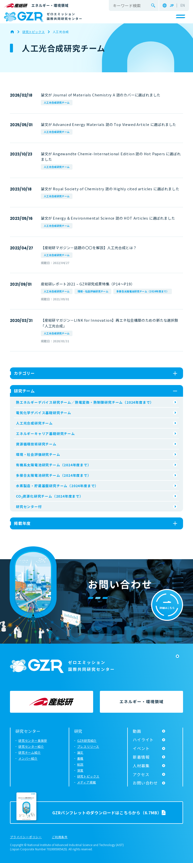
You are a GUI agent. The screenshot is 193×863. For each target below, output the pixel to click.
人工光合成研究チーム (56, 102)
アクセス (141, 774)
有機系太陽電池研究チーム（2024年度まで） (53, 464)
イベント (141, 748)
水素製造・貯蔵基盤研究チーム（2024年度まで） (57, 485)
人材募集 (141, 766)
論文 (80, 752)
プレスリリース (88, 746)
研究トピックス (88, 776)
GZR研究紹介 (87, 740)
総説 (80, 764)
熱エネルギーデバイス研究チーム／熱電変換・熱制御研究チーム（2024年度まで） (85, 402)
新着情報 (141, 757)
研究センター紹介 (31, 746)
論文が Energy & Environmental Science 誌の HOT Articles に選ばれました (108, 218)
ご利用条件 (60, 837)
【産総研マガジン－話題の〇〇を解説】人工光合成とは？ (89, 247)
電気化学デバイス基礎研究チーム (43, 412)
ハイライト (143, 740)
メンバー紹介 (28, 758)
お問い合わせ (145, 783)
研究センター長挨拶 (32, 740)
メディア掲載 (86, 782)
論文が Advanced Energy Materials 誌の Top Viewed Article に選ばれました (108, 124)
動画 (137, 731)
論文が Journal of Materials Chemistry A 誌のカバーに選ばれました (100, 94)
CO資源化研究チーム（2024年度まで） (49, 496)
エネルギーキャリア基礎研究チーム (45, 433)
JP (172, 5)
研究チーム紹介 (29, 752)
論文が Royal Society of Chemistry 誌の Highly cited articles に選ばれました (110, 188)
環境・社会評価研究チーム (92, 291)
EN (182, 5)
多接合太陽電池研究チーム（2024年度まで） (142, 291)
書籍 (80, 758)
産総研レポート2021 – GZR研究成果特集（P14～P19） (88, 283)
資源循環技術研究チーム (36, 443)
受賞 (80, 770)
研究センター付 (29, 506)
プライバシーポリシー (26, 837)
